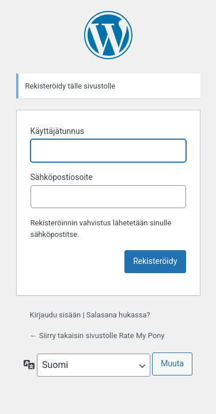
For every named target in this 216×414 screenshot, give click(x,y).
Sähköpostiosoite (62, 177)
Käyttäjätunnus (57, 131)
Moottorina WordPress (108, 35)
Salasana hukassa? (118, 314)
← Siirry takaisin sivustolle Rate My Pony (97, 335)
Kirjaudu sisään (55, 314)
